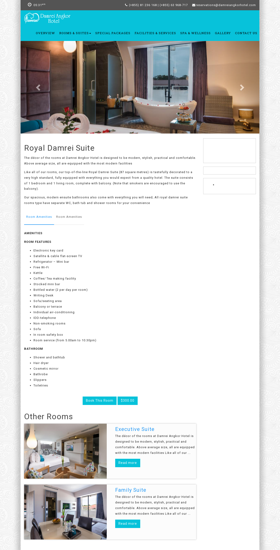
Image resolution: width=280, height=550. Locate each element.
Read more (127, 463)
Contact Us (246, 33)
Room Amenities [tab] (39, 217)
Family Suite (130, 490)
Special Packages (112, 33)
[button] (38, 87)
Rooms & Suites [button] (75, 33)
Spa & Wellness (195, 33)
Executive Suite (135, 429)
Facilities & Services (155, 33)
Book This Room (99, 400)
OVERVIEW (45, 33)
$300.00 (127, 400)
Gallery (223, 33)
